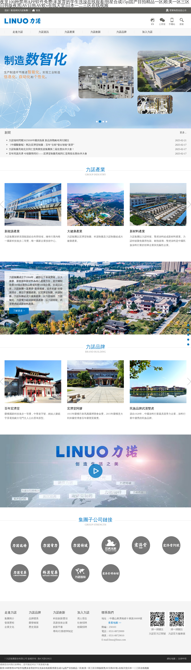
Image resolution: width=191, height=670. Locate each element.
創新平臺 (58, 627)
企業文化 (9, 627)
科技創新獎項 (60, 618)
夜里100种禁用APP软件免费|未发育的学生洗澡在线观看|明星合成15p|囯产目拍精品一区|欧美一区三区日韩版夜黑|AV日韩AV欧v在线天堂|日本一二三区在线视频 (74, 668)
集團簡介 (9, 618)
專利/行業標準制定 (63, 631)
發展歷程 (9, 622)
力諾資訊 (44, 32)
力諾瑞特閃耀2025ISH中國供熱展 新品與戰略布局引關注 (39, 143)
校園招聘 (82, 627)
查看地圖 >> (114, 622)
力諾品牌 (121, 32)
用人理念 (82, 618)
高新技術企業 (60, 622)
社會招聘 (82, 622)
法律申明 (182, 659)
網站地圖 (171, 659)
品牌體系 (34, 618)
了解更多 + (19, 310)
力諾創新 (95, 32)
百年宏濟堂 (12, 408)
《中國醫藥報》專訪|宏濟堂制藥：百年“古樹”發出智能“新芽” (41, 148)
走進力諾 (18, 32)
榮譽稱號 (34, 622)
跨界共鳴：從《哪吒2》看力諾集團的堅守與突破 (35, 139)
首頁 (38, 10)
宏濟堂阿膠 (74, 408)
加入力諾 (147, 32)
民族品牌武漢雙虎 (142, 408)
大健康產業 (74, 231)
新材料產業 (137, 231)
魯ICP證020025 (45, 659)
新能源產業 (12, 231)
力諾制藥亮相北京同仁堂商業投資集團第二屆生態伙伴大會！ (41, 152)
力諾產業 (69, 32)
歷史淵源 (34, 627)
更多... (183, 132)
